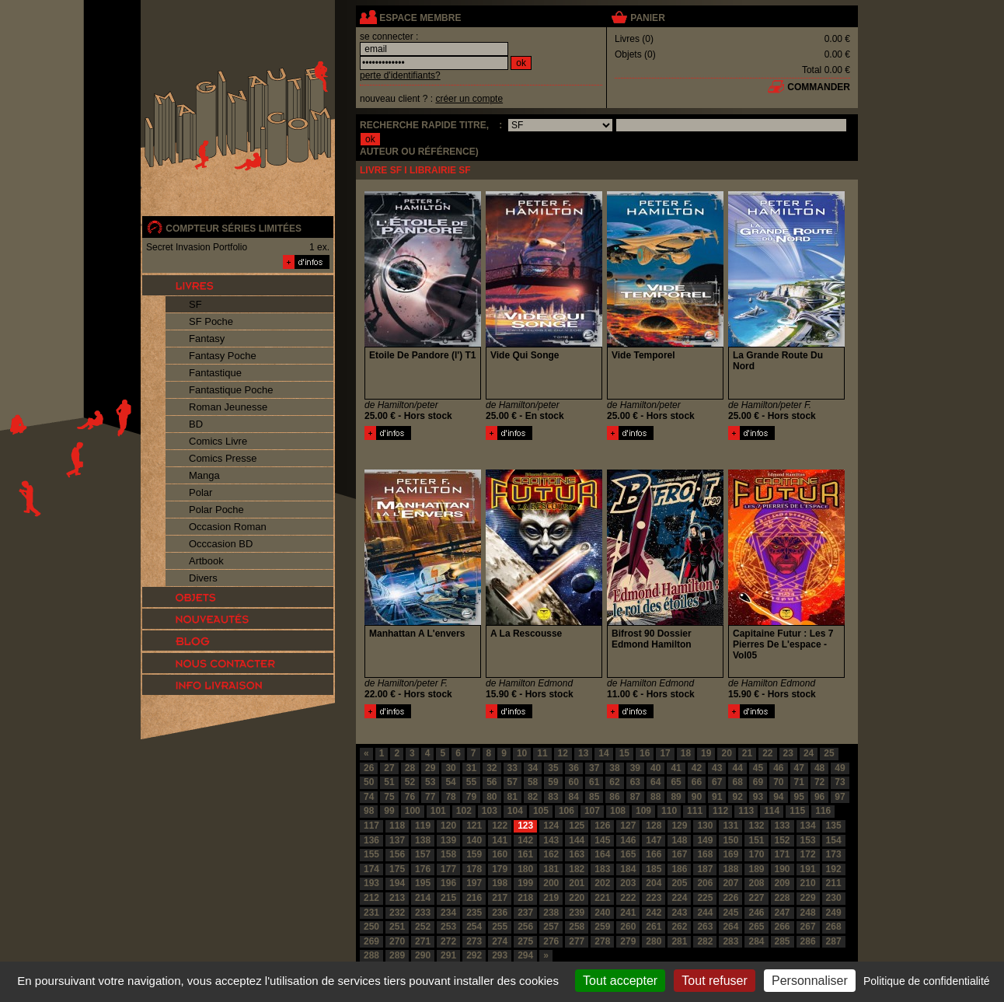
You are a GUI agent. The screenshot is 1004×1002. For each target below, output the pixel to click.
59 (553, 782)
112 (720, 810)
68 (737, 782)
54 (450, 782)
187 (705, 869)
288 (371, 955)
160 (499, 854)
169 (730, 854)
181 (551, 869)
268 (834, 926)
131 (730, 825)
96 (819, 796)
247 (782, 912)
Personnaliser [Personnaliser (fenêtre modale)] (810, 980)
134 (808, 825)
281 (679, 941)
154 (834, 840)
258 (576, 926)
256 (525, 926)
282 (705, 941)
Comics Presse (222, 458)
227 (756, 897)
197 (474, 883)
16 (645, 753)
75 (389, 796)
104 (515, 810)
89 (676, 796)
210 (808, 883)
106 (566, 810)
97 (840, 796)
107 (592, 810)
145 (602, 840)
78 (450, 796)
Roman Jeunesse (228, 407)
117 (371, 825)
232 (397, 912)
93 (758, 796)
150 (730, 840)
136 (371, 840)
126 (602, 825)
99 (389, 810)
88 (655, 796)
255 (499, 926)
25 (829, 753)
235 (474, 912)
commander (818, 87)
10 (522, 753)
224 (679, 897)
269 (371, 941)
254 (474, 926)
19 (706, 753)
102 (464, 810)
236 (499, 912)
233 (423, 912)
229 (808, 897)
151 (756, 840)
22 (767, 753)
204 (653, 883)
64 (655, 782)
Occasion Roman (228, 526)
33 (512, 768)
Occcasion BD (221, 544)
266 (782, 926)
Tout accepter (620, 980)
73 (840, 782)
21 (747, 753)
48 (819, 768)
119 (423, 825)
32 (491, 768)
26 (369, 768)
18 (686, 753)
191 (808, 869)
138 (423, 840)
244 (705, 912)
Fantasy (207, 338)
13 (583, 753)
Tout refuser (714, 980)
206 (705, 883)
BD (196, 424)
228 (782, 897)
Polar (200, 492)
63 (635, 782)
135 (834, 825)
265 (756, 926)
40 (655, 768)
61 (594, 782)
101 (438, 810)
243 (679, 912)
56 (491, 782)
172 (808, 854)
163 (576, 854)
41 (676, 768)
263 (705, 926)
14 (603, 753)
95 (799, 796)
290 (423, 955)
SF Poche (211, 321)
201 (576, 883)
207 (730, 883)
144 (576, 840)
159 (474, 854)
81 (512, 796)
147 (653, 840)
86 (614, 796)
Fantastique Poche (231, 390)
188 (730, 869)
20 (726, 753)
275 (525, 941)
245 (730, 912)
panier (647, 17)
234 (448, 912)
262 (679, 926)
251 (397, 926)
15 (624, 753)
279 (628, 941)
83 (553, 796)
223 (653, 897)
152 (782, 840)
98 (369, 810)
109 (643, 810)
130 (705, 825)
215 (448, 897)
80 (491, 796)
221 (602, 897)
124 (551, 825)
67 (717, 782)
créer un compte (469, 98)
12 (563, 753)
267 (808, 926)
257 (551, 926)
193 (371, 883)
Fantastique (215, 373)
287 (834, 941)
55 (471, 782)
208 (756, 883)
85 (594, 796)
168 (705, 854)
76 (410, 796)
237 (525, 912)
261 (653, 926)
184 (628, 869)
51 (389, 782)
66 (697, 782)
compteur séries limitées (234, 228)
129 (679, 825)
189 (756, 869)
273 (474, 941)
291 (448, 955)
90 (697, 796)
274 (499, 941)
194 (397, 883)
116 (823, 810)
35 (553, 768)
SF (195, 304)
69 (758, 782)
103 (489, 810)
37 (594, 768)
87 (635, 796)
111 (694, 810)
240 (602, 912)
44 (737, 768)
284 (756, 941)
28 (410, 768)
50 (369, 782)
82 (533, 796)
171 (782, 854)
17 (665, 753)
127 (628, 825)
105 (541, 810)
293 (499, 955)
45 (758, 768)
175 (397, 869)
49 (840, 768)
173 (834, 854)
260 (628, 926)
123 (525, 825)
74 (369, 796)
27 (389, 768)
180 (525, 869)
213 (397, 897)
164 (602, 854)
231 (371, 912)
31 (471, 768)
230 (834, 897)
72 (819, 782)
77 (430, 796)
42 (697, 768)
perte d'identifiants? (400, 75)
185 (653, 869)
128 (653, 825)
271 (423, 941)
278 (602, 941)
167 (679, 854)
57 (512, 782)
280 (653, 941)
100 (412, 810)
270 (397, 941)
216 (474, 897)
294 (525, 955)
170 (756, 854)
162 (551, 854)
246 (756, 912)
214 (423, 897)
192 (834, 869)
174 (371, 869)
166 (653, 854)
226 (730, 897)
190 (782, 869)
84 (574, 796)
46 (778, 768)
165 (628, 854)
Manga (204, 475)
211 (834, 883)
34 (533, 768)
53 (430, 782)
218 (525, 897)
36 (574, 768)
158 (448, 854)
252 (423, 926)
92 (737, 796)
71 (799, 782)
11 (542, 753)
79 (471, 796)
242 (653, 912)
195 (423, 883)
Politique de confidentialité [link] (926, 981)
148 (679, 840)
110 (669, 810)
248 (808, 912)
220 (576, 897)
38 (614, 768)
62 (614, 782)
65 (676, 782)
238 (551, 912)
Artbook (206, 561)
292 (474, 955)
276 (551, 941)
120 (448, 825)
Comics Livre (218, 441)
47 (799, 768)
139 (448, 840)
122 (499, 825)
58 (533, 782)
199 (525, 883)
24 (809, 753)
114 (771, 810)
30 (450, 768)
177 (448, 869)
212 (371, 897)
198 (499, 883)
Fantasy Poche (222, 355)
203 (628, 883)
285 (782, 941)
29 (430, 768)
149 (705, 840)
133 (782, 825)
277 (576, 941)
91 (717, 796)
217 (499, 897)
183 (602, 869)
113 (746, 810)
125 (576, 825)
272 (448, 941)
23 (788, 753)
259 (602, 926)
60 (574, 782)
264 (730, 926)
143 (551, 840)
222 (628, 897)
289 (397, 955)
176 (423, 869)
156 (397, 854)
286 (808, 941)
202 (602, 883)
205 (679, 883)
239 (576, 912)
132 (756, 825)
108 (618, 810)
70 (778, 782)
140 (474, 840)
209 (782, 883)
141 (499, 840)
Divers (203, 578)
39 (635, 768)
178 (474, 869)
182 (576, 869)
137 (397, 840)
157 (423, 854)
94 (778, 796)
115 (797, 810)
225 (705, 897)
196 (448, 883)
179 (499, 869)
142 (525, 840)
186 (679, 869)
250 (371, 926)
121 (474, 825)
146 (628, 840)
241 (628, 912)
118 (397, 825)
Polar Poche (216, 509)
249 (834, 912)
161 (525, 854)
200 (551, 883)
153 (808, 840)
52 (410, 782)
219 (551, 897)
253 (448, 926)
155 (371, 854)
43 (717, 768)
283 (730, 941)
